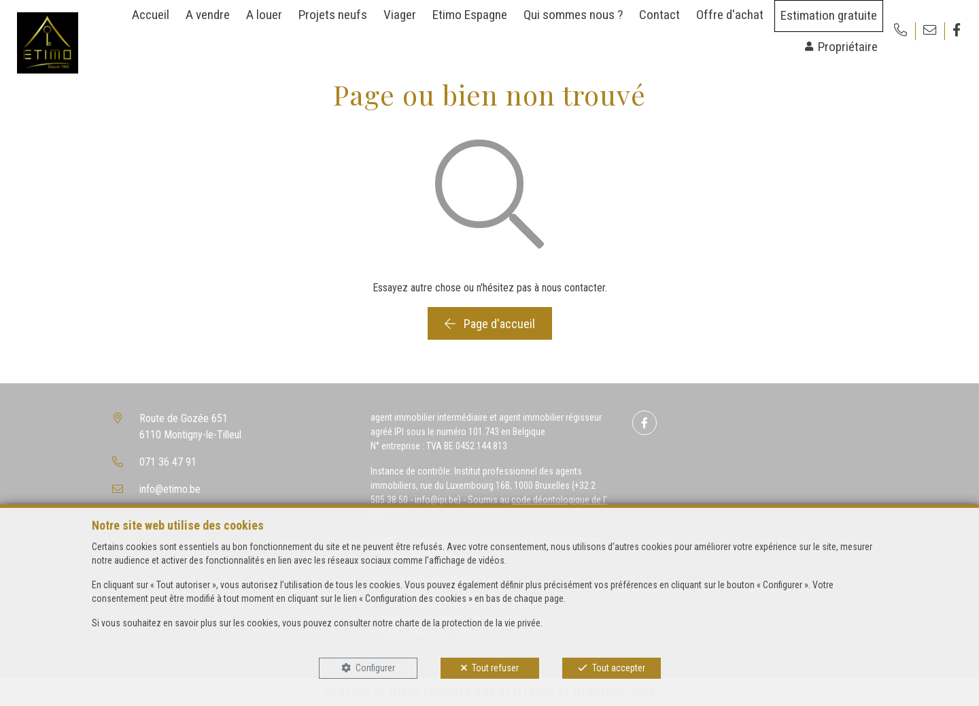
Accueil (150, 14)
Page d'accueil (490, 324)
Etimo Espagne (469, 14)
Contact (659, 14)
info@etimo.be (170, 489)
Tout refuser (495, 667)
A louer (264, 14)
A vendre (208, 14)
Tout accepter (618, 667)
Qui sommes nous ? (573, 14)
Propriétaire (848, 46)
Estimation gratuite (828, 15)
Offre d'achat (729, 14)
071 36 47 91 (167, 461)
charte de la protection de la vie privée (467, 622)
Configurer (375, 667)
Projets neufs (332, 14)
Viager (399, 14)
